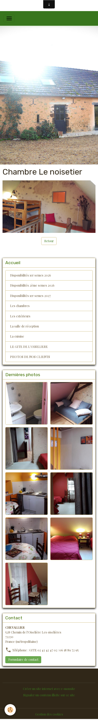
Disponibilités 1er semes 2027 (30, 296)
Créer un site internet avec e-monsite (49, 689)
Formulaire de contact (23, 659)
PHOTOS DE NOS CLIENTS (30, 357)
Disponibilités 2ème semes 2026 (32, 285)
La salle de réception (24, 326)
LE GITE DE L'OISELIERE (29, 347)
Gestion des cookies (49, 714)
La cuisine (17, 336)
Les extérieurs (20, 316)
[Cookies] (10, 709)
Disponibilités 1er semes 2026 (30, 275)
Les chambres (20, 306)
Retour (49, 241)
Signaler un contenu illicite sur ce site (49, 695)
